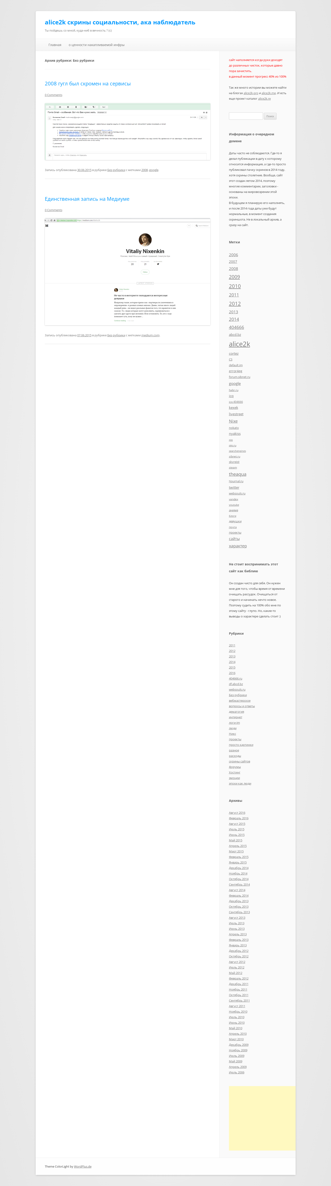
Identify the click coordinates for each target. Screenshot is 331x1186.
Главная (55, 45)
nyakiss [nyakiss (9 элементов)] (235, 433)
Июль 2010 (236, 1017)
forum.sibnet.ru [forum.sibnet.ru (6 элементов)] (239, 377)
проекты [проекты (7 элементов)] (235, 532)
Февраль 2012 (238, 978)
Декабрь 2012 (238, 951)
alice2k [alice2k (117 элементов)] (239, 344)
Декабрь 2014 (238, 868)
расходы (235, 756)
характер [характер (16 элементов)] (238, 546)
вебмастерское (240, 700)
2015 (232, 667)
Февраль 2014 (238, 895)
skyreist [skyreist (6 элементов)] (234, 462)
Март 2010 (236, 1039)
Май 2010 (235, 1028)
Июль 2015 (236, 829)
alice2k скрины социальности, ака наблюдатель (120, 22)
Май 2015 (235, 840)
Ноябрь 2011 (238, 989)
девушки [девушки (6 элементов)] (235, 521)
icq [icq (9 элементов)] (231, 395)
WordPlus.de (82, 1166)
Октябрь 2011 (238, 995)
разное (234, 750)
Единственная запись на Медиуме (87, 198)
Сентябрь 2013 (239, 912)
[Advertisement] (267, 1118)
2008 (144, 170)
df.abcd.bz (236, 684)
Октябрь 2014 (238, 879)
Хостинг (234, 772)
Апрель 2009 (238, 1067)
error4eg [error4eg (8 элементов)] (235, 371)
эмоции (234, 778)
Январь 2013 (238, 945)
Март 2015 (236, 851)
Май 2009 (235, 1061)
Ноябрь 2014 (238, 873)
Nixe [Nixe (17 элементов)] (233, 421)
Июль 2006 (236, 1072)
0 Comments (53, 95)
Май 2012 (235, 973)
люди (233, 728)
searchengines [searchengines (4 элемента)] (237, 451)
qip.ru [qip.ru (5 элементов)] (232, 445)
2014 (232, 662)
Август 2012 (237, 962)
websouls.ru (237, 689)
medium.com (150, 335)
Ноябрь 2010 (238, 1011)
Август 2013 (237, 918)
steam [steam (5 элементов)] (233, 467)
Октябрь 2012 (238, 956)
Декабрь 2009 (238, 1045)
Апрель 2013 (238, 934)
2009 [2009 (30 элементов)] (234, 276)
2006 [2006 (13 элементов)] (233, 254)
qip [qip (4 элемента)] (231, 440)
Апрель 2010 (238, 1034)
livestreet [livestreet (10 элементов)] (236, 414)
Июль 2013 (236, 923)
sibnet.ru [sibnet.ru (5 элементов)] (234, 456)
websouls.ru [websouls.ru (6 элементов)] (237, 493)
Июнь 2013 (237, 929)
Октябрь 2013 (238, 906)
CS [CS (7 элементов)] (230, 359)
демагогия (236, 711)
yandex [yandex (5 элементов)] (233, 499)
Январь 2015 (238, 862)
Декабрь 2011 (238, 984)
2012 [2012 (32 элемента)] (235, 303)
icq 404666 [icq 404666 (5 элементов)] (236, 402)
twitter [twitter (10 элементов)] (234, 487)
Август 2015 (237, 824)
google (153, 170)
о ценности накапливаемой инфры (97, 45)
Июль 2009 (236, 1056)
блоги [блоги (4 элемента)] (232, 515)
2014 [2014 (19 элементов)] (234, 319)
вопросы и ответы (242, 706)
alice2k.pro (251, 93)
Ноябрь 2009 (238, 1050)
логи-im (234, 723)
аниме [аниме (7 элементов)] (233, 510)
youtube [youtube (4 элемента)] (234, 504)
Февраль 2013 (238, 940)
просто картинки (241, 745)
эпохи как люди (240, 783)
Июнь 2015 (237, 835)
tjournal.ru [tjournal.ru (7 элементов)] (236, 481)
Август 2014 (237, 890)
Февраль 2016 (238, 818)
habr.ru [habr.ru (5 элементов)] (233, 390)
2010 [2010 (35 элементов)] (235, 286)
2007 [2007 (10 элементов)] (233, 261)
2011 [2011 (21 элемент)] (234, 295)
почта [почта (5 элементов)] (233, 527)
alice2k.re (264, 98)
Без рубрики (116, 170)
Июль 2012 (236, 967)
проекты (235, 739)
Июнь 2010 (237, 1022)
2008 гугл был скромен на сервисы (88, 83)
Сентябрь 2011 (239, 1000)
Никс (232, 734)
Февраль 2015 (238, 857)
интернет (235, 717)
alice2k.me (269, 93)
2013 (232, 656)
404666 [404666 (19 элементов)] (236, 327)
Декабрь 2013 (238, 901)
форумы (235, 767)
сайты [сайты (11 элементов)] (234, 538)
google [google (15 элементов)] (235, 383)
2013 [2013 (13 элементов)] (233, 311)
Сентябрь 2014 (239, 884)
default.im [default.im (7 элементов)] (236, 365)
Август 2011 (237, 1006)
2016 (232, 673)
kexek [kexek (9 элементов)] (233, 407)
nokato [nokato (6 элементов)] (234, 428)
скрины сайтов (239, 761)
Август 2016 (237, 813)
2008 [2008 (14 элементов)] (233, 268)
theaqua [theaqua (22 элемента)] (237, 474)
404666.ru (235, 678)
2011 (232, 645)
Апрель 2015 (238, 846)
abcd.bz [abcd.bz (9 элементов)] (235, 334)
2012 (232, 651)
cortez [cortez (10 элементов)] (234, 353)
